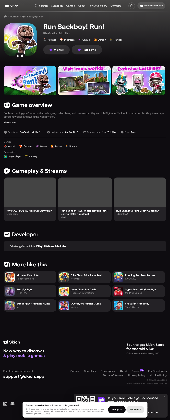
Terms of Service (113, 375)
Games (70, 5)
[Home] (11, 6)
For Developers (98, 5)
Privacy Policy (136, 375)
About (81, 5)
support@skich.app (23, 376)
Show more (10, 122)
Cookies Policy (43, 414)
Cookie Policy (158, 375)
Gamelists (57, 5)
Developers (108, 371)
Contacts (115, 5)
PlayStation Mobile (57, 33)
